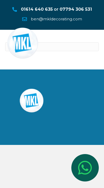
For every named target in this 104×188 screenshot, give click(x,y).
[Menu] (93, 39)
